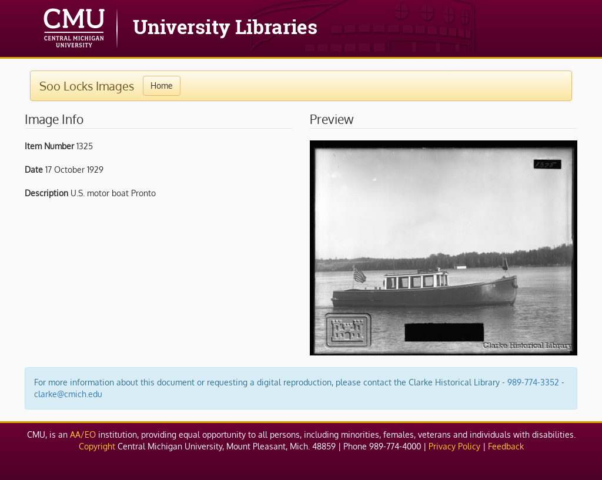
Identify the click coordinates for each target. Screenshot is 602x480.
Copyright (97, 446)
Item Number (49, 146)
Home (161, 85)
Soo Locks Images (86, 85)
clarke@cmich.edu (68, 394)
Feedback (506, 446)
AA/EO (83, 434)
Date (34, 169)
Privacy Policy (454, 446)
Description (46, 193)
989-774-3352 (533, 382)
